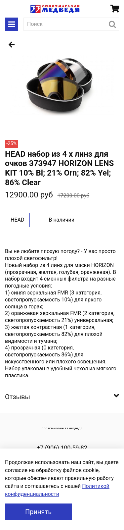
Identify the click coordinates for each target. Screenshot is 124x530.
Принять (38, 512)
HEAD (17, 220)
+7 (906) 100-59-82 (62, 447)
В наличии (61, 220)
